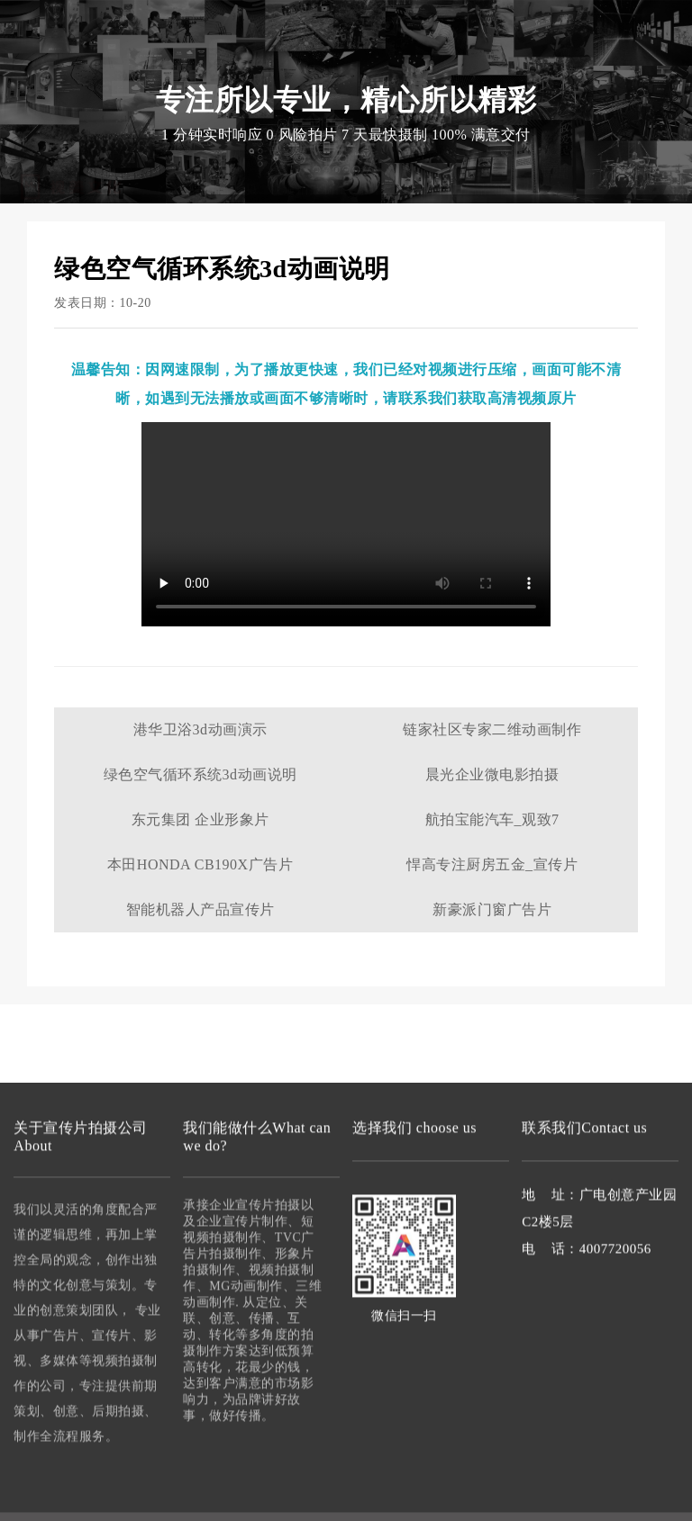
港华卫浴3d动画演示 (200, 729)
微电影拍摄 (391, 71)
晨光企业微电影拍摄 (492, 774)
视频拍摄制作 (308, 71)
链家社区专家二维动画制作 (492, 729)
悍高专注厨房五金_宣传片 (492, 864)
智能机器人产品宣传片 (200, 909)
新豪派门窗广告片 (491, 909)
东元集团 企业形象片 (200, 819)
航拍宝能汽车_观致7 (492, 819)
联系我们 (523, 71)
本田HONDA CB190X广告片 (200, 864)
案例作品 (460, 71)
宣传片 (193, 36)
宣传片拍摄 (226, 71)
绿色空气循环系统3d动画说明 (200, 774)
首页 (169, 71)
